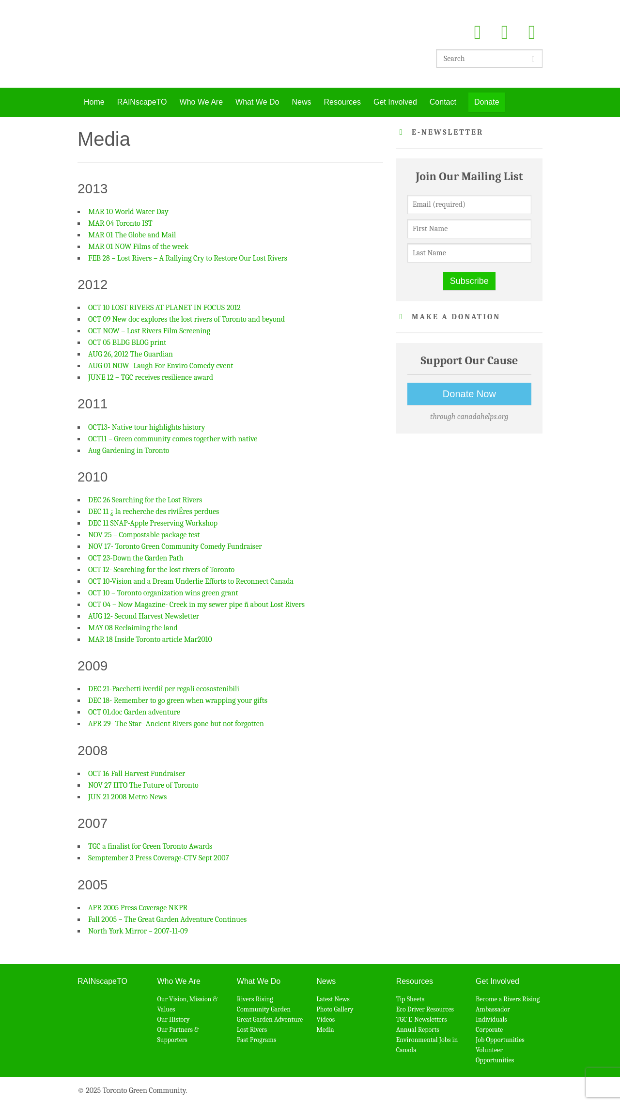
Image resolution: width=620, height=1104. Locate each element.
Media (325, 1030)
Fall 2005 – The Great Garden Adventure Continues (167, 919)
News (301, 102)
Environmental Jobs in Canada (427, 1045)
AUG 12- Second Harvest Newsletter (143, 616)
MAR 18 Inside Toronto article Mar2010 (150, 639)
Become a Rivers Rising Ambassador (508, 1004)
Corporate (489, 1030)
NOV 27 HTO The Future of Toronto (143, 785)
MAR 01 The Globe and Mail (132, 235)
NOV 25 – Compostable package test (144, 534)
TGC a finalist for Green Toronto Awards (150, 846)
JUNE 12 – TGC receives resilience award (150, 377)
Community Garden (264, 1009)
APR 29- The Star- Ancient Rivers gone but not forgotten (176, 723)
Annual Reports (417, 1030)
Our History (173, 1019)
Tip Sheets (410, 999)
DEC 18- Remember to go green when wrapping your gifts (177, 700)
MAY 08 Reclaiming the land (133, 627)
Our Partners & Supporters (178, 1035)
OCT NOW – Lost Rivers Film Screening (149, 331)
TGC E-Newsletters (421, 1019)
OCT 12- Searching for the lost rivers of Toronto (161, 569)
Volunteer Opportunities (495, 1055)
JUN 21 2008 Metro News (127, 797)
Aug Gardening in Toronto (129, 450)
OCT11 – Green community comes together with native (172, 439)
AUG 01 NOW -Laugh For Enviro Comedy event (160, 365)
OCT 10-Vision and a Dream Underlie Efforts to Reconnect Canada (191, 581)
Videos (325, 1019)
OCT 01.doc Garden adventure (134, 712)
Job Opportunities (500, 1040)
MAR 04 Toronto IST (120, 223)
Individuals (491, 1019)
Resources (342, 102)
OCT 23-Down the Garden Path (136, 558)
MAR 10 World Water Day (128, 211)
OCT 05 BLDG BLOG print (127, 342)
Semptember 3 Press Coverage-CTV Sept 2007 (158, 858)
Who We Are (201, 102)
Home (94, 102)
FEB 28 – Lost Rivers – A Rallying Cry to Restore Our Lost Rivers (187, 258)
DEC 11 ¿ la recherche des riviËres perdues (153, 511)
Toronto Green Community (165, 44)
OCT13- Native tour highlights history (146, 427)
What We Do (257, 102)
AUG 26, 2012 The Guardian (130, 354)
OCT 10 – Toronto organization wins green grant (163, 593)
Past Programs (257, 1040)
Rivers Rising (255, 999)
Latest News (333, 999)
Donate (486, 102)
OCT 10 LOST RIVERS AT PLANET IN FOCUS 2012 (164, 307)
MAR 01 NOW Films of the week (138, 246)
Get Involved (395, 102)
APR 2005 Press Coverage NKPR (137, 907)
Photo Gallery (334, 1009)
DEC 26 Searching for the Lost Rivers (145, 500)
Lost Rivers (252, 1030)
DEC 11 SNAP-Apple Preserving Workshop (152, 523)
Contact (443, 102)
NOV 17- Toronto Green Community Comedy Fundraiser (175, 546)
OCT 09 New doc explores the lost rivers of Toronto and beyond (186, 319)
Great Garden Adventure (270, 1019)
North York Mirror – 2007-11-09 (138, 931)
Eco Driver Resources (425, 1009)
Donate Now (469, 394)
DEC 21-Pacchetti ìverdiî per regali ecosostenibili (163, 688)
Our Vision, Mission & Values (187, 1004)
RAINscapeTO (142, 102)
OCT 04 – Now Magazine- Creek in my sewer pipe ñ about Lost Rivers (196, 604)
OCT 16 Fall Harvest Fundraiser (136, 773)
